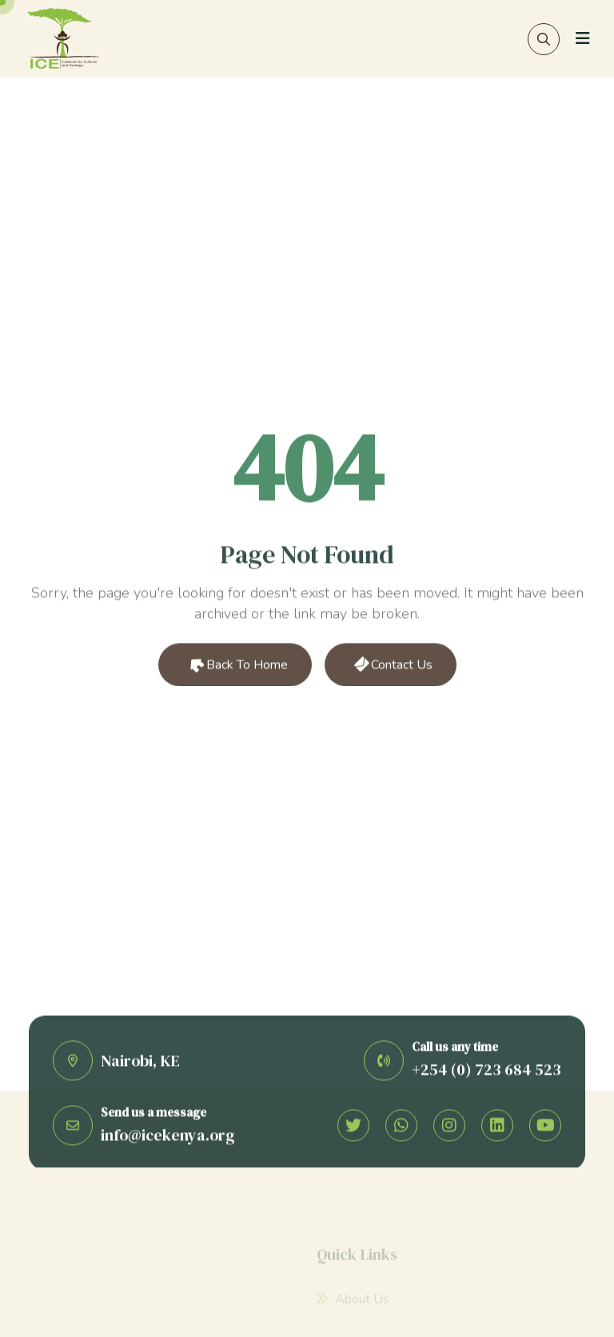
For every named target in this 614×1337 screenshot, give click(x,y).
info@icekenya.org (168, 1137)
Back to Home (236, 666)
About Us (353, 1302)
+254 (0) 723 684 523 (486, 1072)
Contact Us (392, 666)
